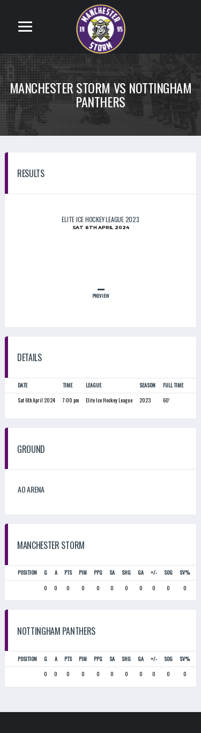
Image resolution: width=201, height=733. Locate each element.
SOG (168, 572)
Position (27, 572)
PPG (98, 572)
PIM (83, 572)
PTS (68, 572)
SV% (185, 572)
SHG (126, 572)
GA (141, 572)
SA (112, 572)
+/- (154, 572)
